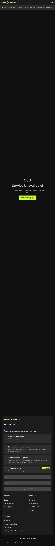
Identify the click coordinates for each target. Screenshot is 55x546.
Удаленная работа (10, 524)
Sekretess (17, 543)
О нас (6, 500)
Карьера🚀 (8, 507)
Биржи (31, 510)
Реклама (41, 8)
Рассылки (12, 8)
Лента (4, 8)
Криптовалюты (34, 507)
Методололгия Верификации (14, 531)
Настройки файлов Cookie (39, 543)
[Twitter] (5, 424)
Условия (10, 543)
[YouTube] (9, 424)
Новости (32, 500)
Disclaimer (25, 543)
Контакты (7, 527)
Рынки (32, 8)
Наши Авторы (9, 503)
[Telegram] (14, 424)
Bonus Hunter (23, 8)
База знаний (33, 503)
